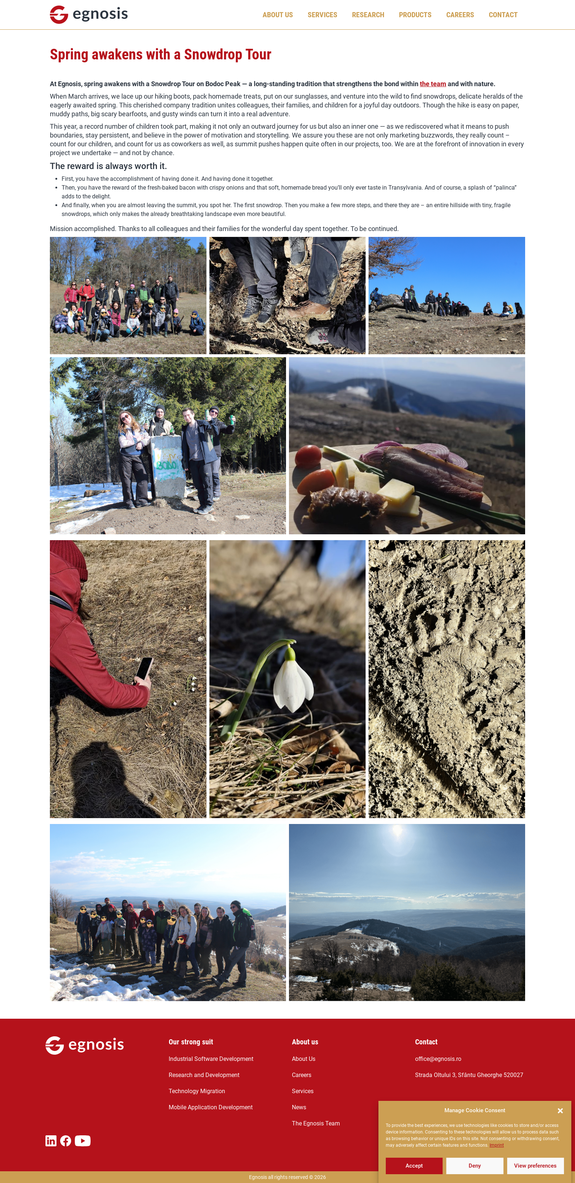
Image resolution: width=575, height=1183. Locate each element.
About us (305, 1041)
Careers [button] (460, 14)
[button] (560, 1124)
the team (433, 84)
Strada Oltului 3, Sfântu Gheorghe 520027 (469, 1075)
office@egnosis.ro (438, 1058)
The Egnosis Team (316, 1123)
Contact (503, 14)
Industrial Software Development (211, 1058)
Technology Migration (197, 1091)
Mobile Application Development (211, 1107)
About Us (303, 1058)
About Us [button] (278, 14)
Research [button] (368, 14)
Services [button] (322, 14)
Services (303, 1091)
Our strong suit (191, 1041)
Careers (301, 1075)
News (299, 1107)
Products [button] (415, 14)
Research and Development (204, 1075)
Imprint (497, 1159)
